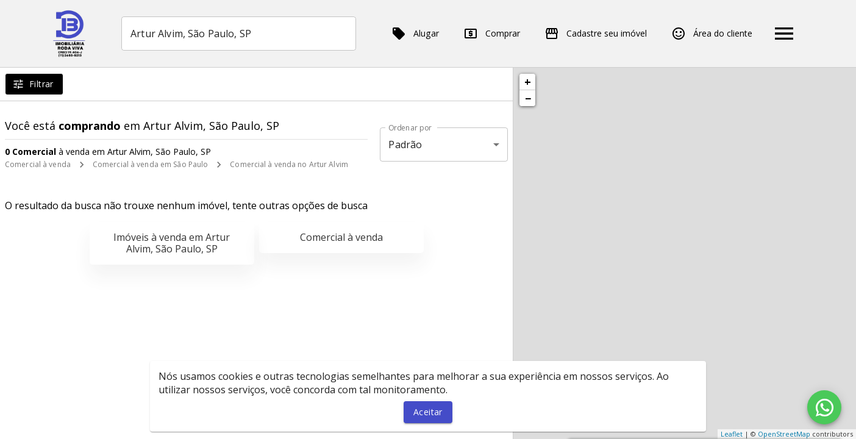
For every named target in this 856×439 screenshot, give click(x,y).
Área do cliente (711, 33)
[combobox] (238, 33)
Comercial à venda (38, 164)
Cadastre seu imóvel (595, 33)
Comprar (491, 33)
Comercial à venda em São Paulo (150, 164)
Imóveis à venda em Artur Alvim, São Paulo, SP (171, 242)
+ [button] (527, 81)
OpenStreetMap (784, 433)
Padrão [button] (405, 144)
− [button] (528, 98)
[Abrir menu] (784, 33)
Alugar (415, 33)
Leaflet (732, 433)
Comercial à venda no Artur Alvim (289, 164)
